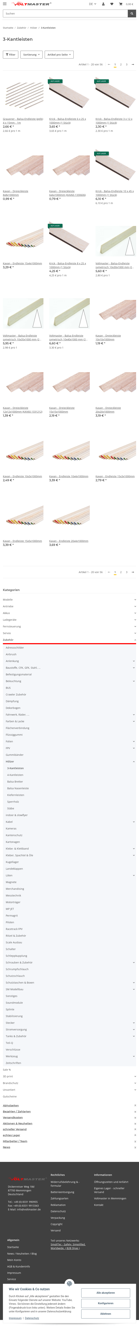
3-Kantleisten (15, 768)
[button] (103, 4)
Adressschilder (15, 647)
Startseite (13, 1247)
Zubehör (8, 640)
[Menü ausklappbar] (5, 2)
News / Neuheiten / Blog (22, 1253)
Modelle (8, 599)
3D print (8, 1076)
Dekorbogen (13, 708)
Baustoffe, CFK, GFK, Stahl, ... (23, 667)
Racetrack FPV (14, 929)
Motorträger (13, 902)
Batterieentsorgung (62, 1192)
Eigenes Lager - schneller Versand (109, 1190)
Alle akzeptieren (105, 1292)
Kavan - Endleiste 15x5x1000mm (22, 541)
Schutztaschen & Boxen (20, 982)
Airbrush (11, 654)
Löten (9, 875)
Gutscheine (10, 1096)
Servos (7, 633)
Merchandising (15, 888)
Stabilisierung (14, 1016)
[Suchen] (132, 13)
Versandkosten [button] (13, 1117)
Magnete (11, 882)
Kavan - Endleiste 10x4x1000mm (68, 476)
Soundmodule (14, 1002)
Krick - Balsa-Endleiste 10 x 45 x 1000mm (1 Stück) (115, 193)
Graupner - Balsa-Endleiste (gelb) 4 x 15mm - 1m (23, 120)
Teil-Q (9, 1043)
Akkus (6, 613)
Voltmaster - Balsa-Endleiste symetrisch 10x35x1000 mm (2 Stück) (21, 337)
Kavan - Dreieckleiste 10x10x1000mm (108, 337)
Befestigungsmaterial (19, 674)
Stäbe (10, 808)
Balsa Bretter (15, 781)
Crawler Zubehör (16, 694)
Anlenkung (12, 661)
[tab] (69, 1105)
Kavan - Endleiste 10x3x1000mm (22, 476)
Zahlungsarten (59, 1198)
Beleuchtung (13, 681)
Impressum (15, 1318)
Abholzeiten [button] (11, 1105)
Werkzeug (12, 1056)
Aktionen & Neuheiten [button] (17, 1123)
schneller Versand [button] (15, 1129)
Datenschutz (32, 1318)
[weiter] (133, 64)
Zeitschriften (13, 1063)
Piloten (10, 922)
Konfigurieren (105, 1303)
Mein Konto (14, 1260)
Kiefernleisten (15, 795)
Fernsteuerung (12, 626)
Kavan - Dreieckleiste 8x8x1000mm (15, 193)
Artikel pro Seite (58, 54)
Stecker (10, 1022)
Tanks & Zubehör (16, 1036)
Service (11, 1279)
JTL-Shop (120, 1324)
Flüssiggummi (14, 734)
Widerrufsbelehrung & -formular (65, 1183)
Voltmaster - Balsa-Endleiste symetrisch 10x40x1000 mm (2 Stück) (67, 337)
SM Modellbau (14, 989)
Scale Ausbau (14, 942)
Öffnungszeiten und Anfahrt (111, 1182)
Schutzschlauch (15, 976)
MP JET (10, 909)
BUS (8, 687)
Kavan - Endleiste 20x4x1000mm (68, 541)
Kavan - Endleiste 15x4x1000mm (22, 263)
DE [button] (91, 4)
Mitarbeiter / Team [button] (15, 1141)
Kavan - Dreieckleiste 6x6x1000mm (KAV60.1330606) (67, 193)
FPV (8, 748)
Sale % (7, 1069)
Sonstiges (11, 996)
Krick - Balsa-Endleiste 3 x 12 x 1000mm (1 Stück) (114, 120)
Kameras (11, 828)
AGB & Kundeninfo (18, 1266)
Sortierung (30, 54)
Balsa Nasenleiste (18, 788)
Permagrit (12, 915)
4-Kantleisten (15, 775)
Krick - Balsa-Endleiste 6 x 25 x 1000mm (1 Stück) (67, 120)
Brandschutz (10, 1083)
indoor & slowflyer (17, 815)
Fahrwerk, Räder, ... (17, 714)
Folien (9, 741)
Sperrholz (13, 801)
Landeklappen (14, 868)
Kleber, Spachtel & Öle (19, 855)
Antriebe (8, 606)
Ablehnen (105, 1313)
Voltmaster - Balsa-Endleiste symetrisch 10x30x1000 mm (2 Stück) (114, 265)
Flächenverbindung (17, 728)
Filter (10, 54)
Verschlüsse (13, 1049)
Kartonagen (13, 842)
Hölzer (10, 761)
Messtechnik (13, 895)
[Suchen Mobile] (65, 13)
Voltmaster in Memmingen (110, 1198)
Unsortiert (9, 1089)
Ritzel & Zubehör (16, 935)
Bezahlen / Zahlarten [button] (17, 1111)
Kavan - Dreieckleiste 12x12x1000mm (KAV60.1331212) (22, 409)
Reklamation (58, 1205)
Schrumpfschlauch (17, 969)
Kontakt (98, 1205)
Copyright (56, 1224)
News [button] (6, 1147)
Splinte (10, 1009)
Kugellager (12, 862)
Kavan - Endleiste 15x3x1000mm (115, 476)
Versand (56, 1230)
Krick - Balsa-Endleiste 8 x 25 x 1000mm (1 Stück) (67, 265)
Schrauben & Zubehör (19, 962)
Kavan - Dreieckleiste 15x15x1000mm (62, 409)
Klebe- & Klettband (17, 848)
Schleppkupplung (16, 955)
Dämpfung (12, 701)
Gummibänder (15, 754)
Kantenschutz (14, 835)
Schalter (11, 949)
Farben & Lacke (15, 721)
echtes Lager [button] (11, 1135)
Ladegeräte (9, 619)
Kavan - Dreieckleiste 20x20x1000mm (108, 409)
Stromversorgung (16, 1029)
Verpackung (58, 1217)
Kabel (9, 821)
